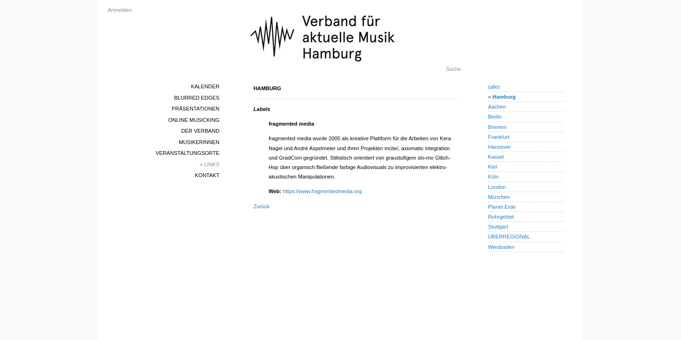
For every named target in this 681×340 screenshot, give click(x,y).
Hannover (499, 147)
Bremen (497, 127)
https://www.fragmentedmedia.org (322, 191)
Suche (453, 69)
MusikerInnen (199, 142)
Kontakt (207, 175)
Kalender (205, 86)
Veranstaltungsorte (187, 153)
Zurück (261, 206)
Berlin (495, 116)
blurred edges (196, 98)
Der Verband (200, 131)
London (497, 187)
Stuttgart (498, 227)
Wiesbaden (501, 247)
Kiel (492, 167)
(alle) (494, 87)
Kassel (496, 157)
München (499, 197)
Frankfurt (498, 137)
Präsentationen (195, 108)
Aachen (497, 107)
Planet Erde (501, 207)
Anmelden (119, 10)
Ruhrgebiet (501, 217)
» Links (209, 164)
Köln (493, 176)
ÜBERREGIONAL (509, 236)
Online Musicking (193, 120)
